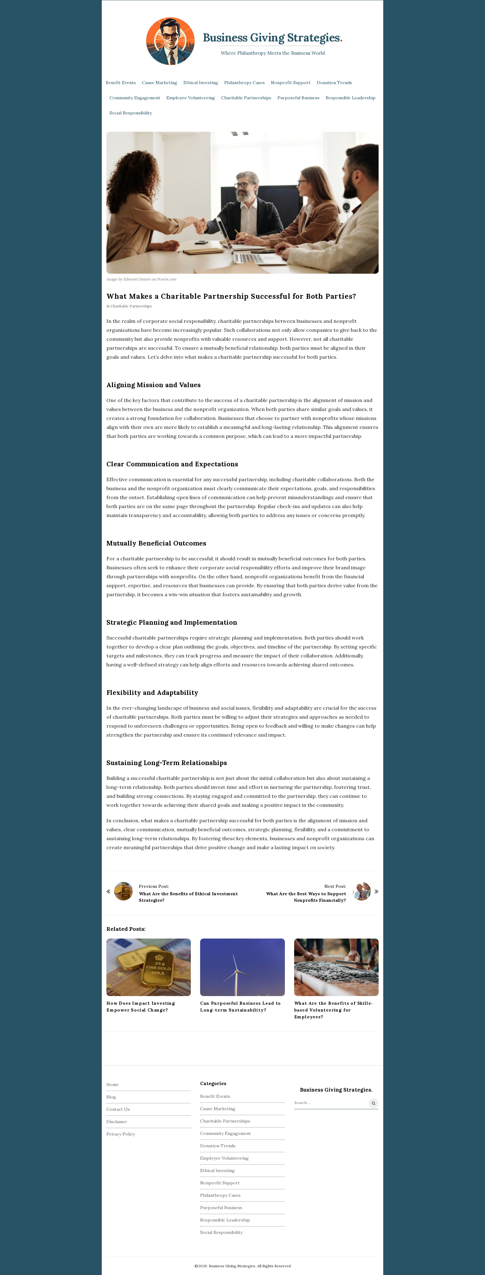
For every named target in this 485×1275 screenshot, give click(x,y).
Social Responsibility (130, 113)
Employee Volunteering (190, 98)
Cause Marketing (159, 82)
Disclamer (116, 1121)
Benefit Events (121, 82)
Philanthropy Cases (244, 82)
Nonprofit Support (291, 82)
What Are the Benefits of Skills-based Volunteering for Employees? (333, 1010)
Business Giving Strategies (271, 37)
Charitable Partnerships (246, 98)
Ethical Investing (200, 82)
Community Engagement (134, 98)
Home (112, 1084)
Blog (111, 1097)
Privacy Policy (120, 1134)
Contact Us (118, 1109)
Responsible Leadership (351, 98)
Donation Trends (334, 82)
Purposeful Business (298, 98)
